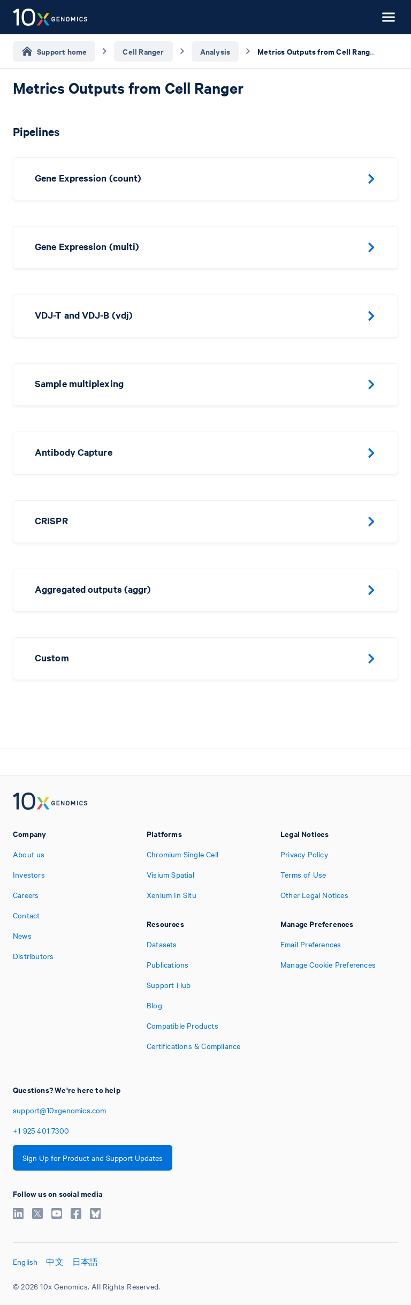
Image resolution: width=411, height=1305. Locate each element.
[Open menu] (388, 17)
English (25, 1261)
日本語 (85, 1261)
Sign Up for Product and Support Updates (92, 1157)
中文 (54, 1261)
